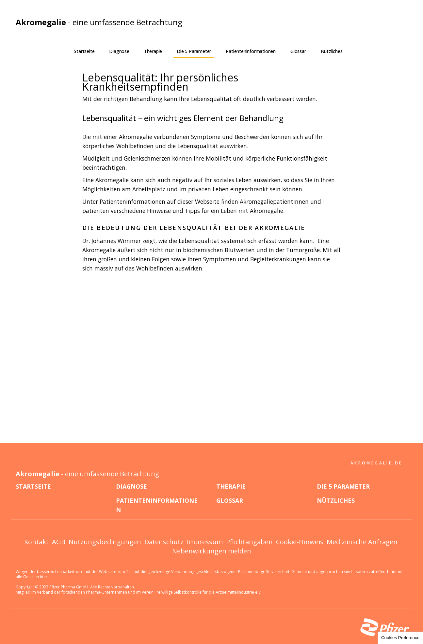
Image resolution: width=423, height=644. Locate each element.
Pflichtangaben (249, 541)
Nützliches (332, 51)
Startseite (84, 51)
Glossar (298, 51)
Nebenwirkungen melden (211, 551)
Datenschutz (164, 541)
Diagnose (119, 51)
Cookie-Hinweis (299, 541)
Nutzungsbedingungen (105, 541)
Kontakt (36, 541)
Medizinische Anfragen (362, 541)
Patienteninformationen (251, 51)
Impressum (205, 541)
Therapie (153, 51)
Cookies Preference (400, 637)
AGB (58, 541)
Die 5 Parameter (194, 51)
